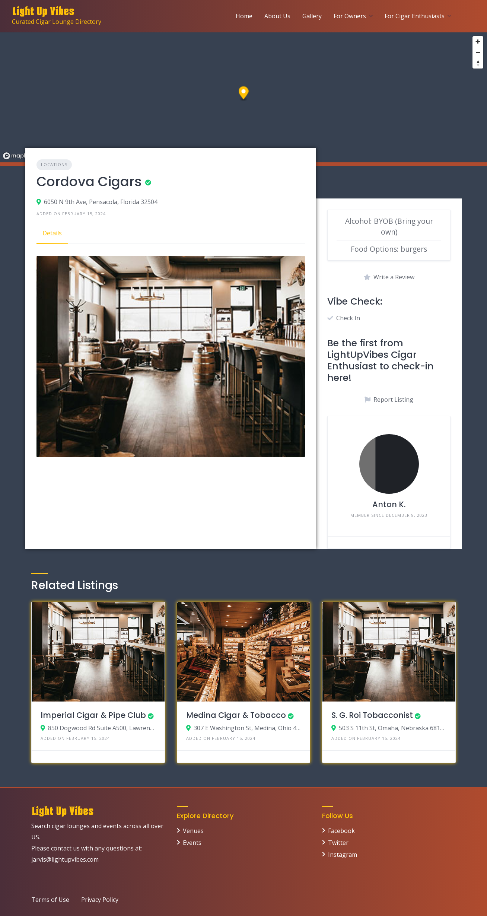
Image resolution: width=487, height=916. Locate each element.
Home (244, 16)
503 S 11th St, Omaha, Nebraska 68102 (392, 728)
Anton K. (388, 504)
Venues (193, 831)
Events (192, 843)
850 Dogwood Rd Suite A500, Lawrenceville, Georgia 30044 (102, 728)
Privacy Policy (99, 900)
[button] (244, 94)
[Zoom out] (477, 52)
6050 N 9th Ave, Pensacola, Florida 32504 (100, 202)
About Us (277, 16)
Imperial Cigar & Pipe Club (93, 715)
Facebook (341, 831)
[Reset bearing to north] (477, 63)
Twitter (338, 843)
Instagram (342, 854)
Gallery (312, 16)
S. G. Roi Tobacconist (372, 715)
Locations (54, 164)
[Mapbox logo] (18, 156)
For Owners (350, 16)
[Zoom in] (477, 41)
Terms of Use (50, 900)
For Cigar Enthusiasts (415, 16)
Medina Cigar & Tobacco (236, 715)
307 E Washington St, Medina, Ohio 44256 (247, 728)
